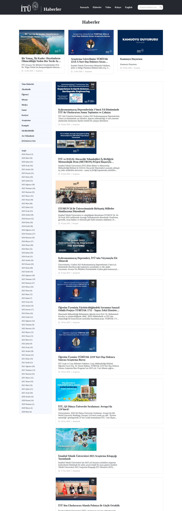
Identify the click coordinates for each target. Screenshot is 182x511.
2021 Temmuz (28, 370)
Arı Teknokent (28, 136)
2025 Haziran (28, 192)
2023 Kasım (28, 264)
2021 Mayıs (27, 378)
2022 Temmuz (28, 325)
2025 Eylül (27, 181)
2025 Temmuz (28, 188)
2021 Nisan (27, 381)
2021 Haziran (28, 374)
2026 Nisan (27, 154)
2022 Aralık (27, 306)
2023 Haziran (28, 283)
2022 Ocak (27, 347)
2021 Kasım (28, 355)
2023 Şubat (27, 298)
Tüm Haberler (28, 84)
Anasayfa (84, 7)
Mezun (25, 100)
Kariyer (25, 115)
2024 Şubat (27, 253)
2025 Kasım (28, 173)
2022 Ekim (27, 313)
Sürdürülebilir (28, 131)
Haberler (97, 7)
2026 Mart (27, 158)
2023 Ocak (27, 302)
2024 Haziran (28, 238)
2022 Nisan (27, 336)
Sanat (24, 110)
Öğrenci (25, 94)
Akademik (26, 89)
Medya (25, 105)
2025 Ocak (27, 211)
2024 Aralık (27, 215)
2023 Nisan (27, 291)
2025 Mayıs (27, 196)
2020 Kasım (28, 400)
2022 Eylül (27, 317)
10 (116, 350)
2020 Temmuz (28, 404)
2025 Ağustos (28, 185)
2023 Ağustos (28, 275)
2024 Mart (27, 249)
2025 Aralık (27, 169)
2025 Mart (27, 204)
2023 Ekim (27, 268)
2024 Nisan (27, 245)
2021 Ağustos (28, 366)
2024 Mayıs (27, 241)
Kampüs (25, 125)
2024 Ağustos (28, 230)
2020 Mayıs (27, 408)
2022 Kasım (28, 310)
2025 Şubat (27, 207)
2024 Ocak (27, 257)
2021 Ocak (27, 393)
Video (108, 7)
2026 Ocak (27, 166)
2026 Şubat (27, 162)
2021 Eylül (27, 363)
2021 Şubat (27, 389)
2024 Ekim (27, 222)
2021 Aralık (27, 351)
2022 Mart (27, 340)
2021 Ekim (27, 359)
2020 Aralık (27, 397)
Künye (118, 7)
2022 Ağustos (28, 321)
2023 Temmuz (28, 279)
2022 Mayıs (27, 332)
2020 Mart (27, 412)
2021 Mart (27, 385)
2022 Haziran (28, 328)
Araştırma (26, 120)
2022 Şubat (27, 344)
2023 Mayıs (27, 287)
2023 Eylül (27, 272)
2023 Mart (27, 294)
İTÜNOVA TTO (29, 141)
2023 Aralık (27, 260)
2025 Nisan (27, 200)
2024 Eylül (27, 226)
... (118, 350)
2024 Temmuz (28, 234)
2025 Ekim (27, 177)
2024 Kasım (28, 219)
